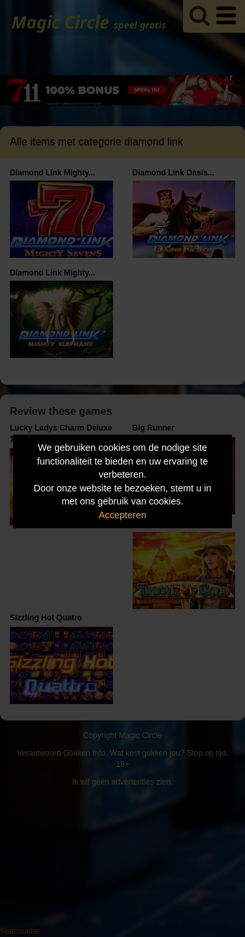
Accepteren (122, 515)
